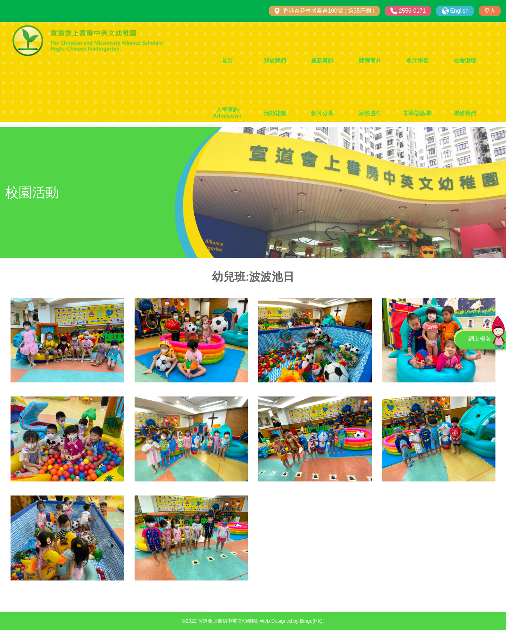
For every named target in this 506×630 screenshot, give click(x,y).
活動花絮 (275, 113)
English (459, 11)
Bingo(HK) (311, 621)
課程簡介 (370, 61)
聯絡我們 (465, 113)
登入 (489, 11)
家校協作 (370, 113)
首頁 (227, 61)
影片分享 (322, 113)
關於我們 (275, 61)
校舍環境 (465, 61)
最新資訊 (322, 61)
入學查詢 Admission (227, 113)
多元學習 (417, 61)
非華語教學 (417, 113)
